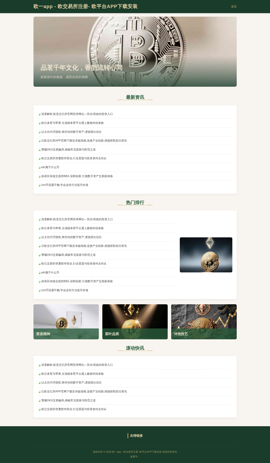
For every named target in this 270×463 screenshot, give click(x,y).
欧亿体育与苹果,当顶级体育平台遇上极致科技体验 (72, 122)
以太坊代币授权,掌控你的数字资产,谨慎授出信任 (71, 131)
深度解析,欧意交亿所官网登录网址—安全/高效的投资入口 (77, 113)
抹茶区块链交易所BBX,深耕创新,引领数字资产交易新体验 (77, 176)
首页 (234, 6)
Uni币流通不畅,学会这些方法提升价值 (64, 184)
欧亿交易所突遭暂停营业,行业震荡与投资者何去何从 (74, 158)
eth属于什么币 (50, 167)
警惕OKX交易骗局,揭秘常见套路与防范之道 (68, 149)
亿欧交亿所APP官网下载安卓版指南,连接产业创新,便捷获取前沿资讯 (84, 140)
